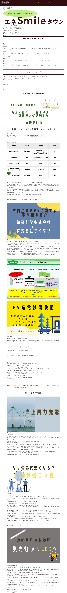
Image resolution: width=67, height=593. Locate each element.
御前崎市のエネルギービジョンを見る (33, 142)
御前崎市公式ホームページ (43, 277)
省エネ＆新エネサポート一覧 (40, 3)
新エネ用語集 (51, 3)
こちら (17, 457)
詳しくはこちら (9, 158)
